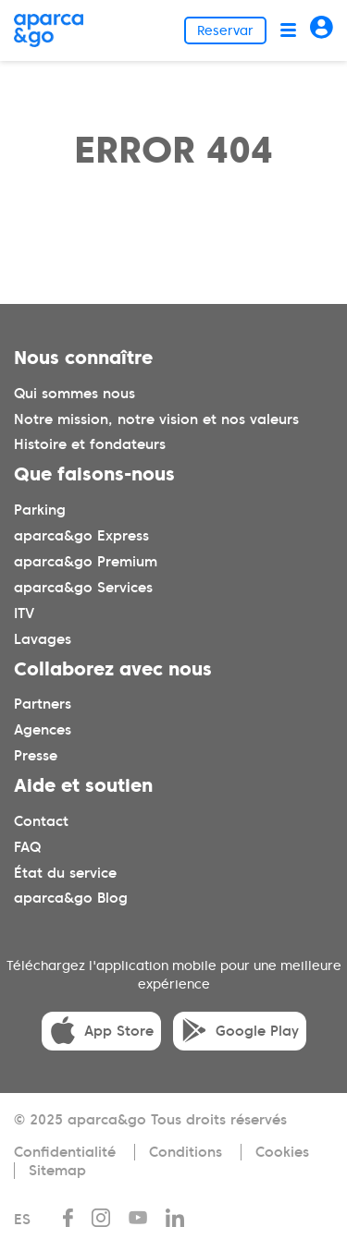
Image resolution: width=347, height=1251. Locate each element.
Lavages (42, 639)
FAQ (27, 847)
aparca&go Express (81, 536)
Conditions (185, 1152)
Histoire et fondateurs (90, 444)
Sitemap (57, 1170)
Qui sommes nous (74, 393)
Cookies (282, 1152)
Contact (41, 821)
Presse (35, 755)
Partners (42, 704)
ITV (24, 613)
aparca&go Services (83, 587)
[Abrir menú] (288, 30)
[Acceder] (321, 30)
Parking (40, 510)
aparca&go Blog (71, 898)
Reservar (225, 30)
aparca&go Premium (85, 561)
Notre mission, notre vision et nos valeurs (156, 419)
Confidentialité (65, 1152)
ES (22, 1219)
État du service (65, 873)
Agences (42, 730)
